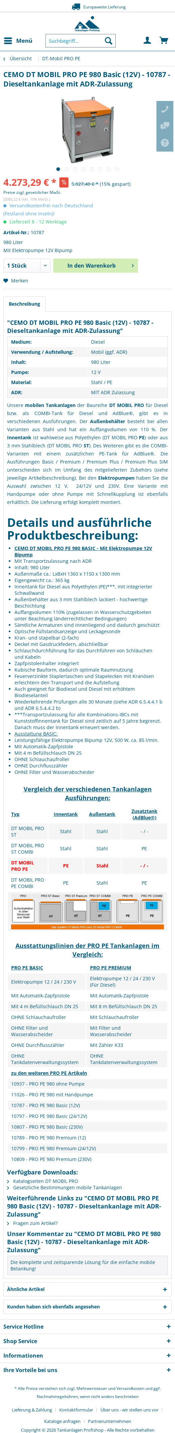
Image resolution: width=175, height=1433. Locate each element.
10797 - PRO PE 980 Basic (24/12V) (49, 1116)
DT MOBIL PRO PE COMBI (27, 883)
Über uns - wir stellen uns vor (129, 1410)
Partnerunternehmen (109, 1421)
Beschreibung (24, 304)
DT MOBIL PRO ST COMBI (27, 848)
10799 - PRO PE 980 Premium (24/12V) (53, 1148)
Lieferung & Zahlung (32, 1410)
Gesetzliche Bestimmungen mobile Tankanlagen (64, 1187)
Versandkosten (130, 1388)
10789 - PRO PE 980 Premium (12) (48, 1137)
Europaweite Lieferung (87, 6)
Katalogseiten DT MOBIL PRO (42, 1181)
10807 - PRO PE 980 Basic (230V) (47, 1127)
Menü (18, 39)
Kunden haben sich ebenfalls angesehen (53, 1306)
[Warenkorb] (164, 40)
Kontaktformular (76, 1410)
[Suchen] (108, 40)
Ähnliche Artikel (26, 1289)
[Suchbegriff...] (81, 40)
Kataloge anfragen (62, 1421)
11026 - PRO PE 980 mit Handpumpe (52, 1094)
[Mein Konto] (147, 40)
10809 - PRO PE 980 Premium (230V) (51, 1159)
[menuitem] (18, 40)
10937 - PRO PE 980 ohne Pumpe (48, 1084)
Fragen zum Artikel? (32, 1223)
